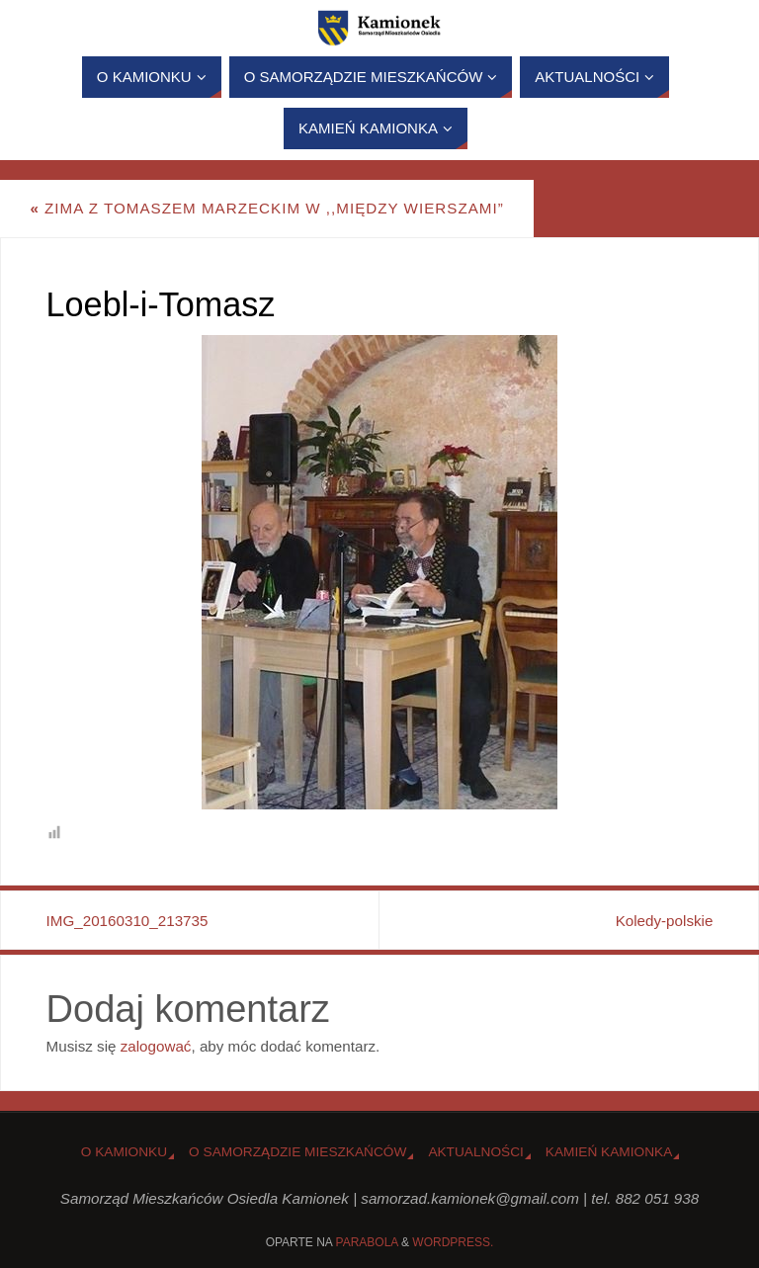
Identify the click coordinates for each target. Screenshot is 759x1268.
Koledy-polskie (665, 920)
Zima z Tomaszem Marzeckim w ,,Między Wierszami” (266, 208)
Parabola (367, 1242)
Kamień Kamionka (609, 1151)
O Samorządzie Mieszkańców (297, 1151)
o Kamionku (124, 1151)
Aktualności (475, 1151)
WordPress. (452, 1242)
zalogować (156, 1046)
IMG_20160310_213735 (127, 920)
